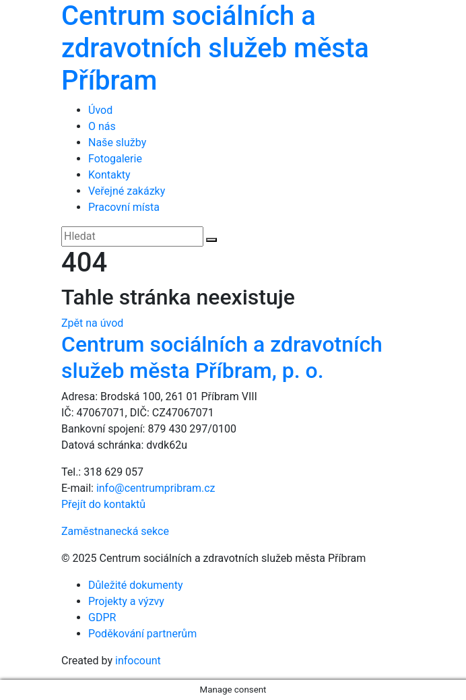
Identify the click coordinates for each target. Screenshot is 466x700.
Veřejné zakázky (126, 191)
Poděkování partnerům (142, 633)
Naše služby (117, 142)
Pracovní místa (124, 207)
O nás (102, 126)
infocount (138, 660)
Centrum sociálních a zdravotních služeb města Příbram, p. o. (221, 357)
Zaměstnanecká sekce (115, 531)
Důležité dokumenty (135, 585)
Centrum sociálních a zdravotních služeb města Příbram (215, 48)
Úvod (100, 110)
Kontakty (109, 174)
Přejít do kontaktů (103, 504)
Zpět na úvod (92, 323)
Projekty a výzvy (126, 601)
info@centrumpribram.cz (155, 488)
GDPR (102, 617)
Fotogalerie (115, 158)
